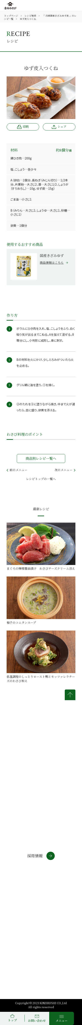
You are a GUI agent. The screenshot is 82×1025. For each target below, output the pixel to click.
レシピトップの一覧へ (41, 479)
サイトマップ (53, 913)
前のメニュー (17, 469)
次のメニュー (65, 469)
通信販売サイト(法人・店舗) (27, 880)
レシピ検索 (30, 15)
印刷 (23, 126)
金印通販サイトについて (21, 903)
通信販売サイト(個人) (22, 872)
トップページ (11, 15)
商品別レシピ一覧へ (41, 458)
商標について (19, 913)
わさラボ (13, 887)
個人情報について (57, 902)
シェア (59, 126)
